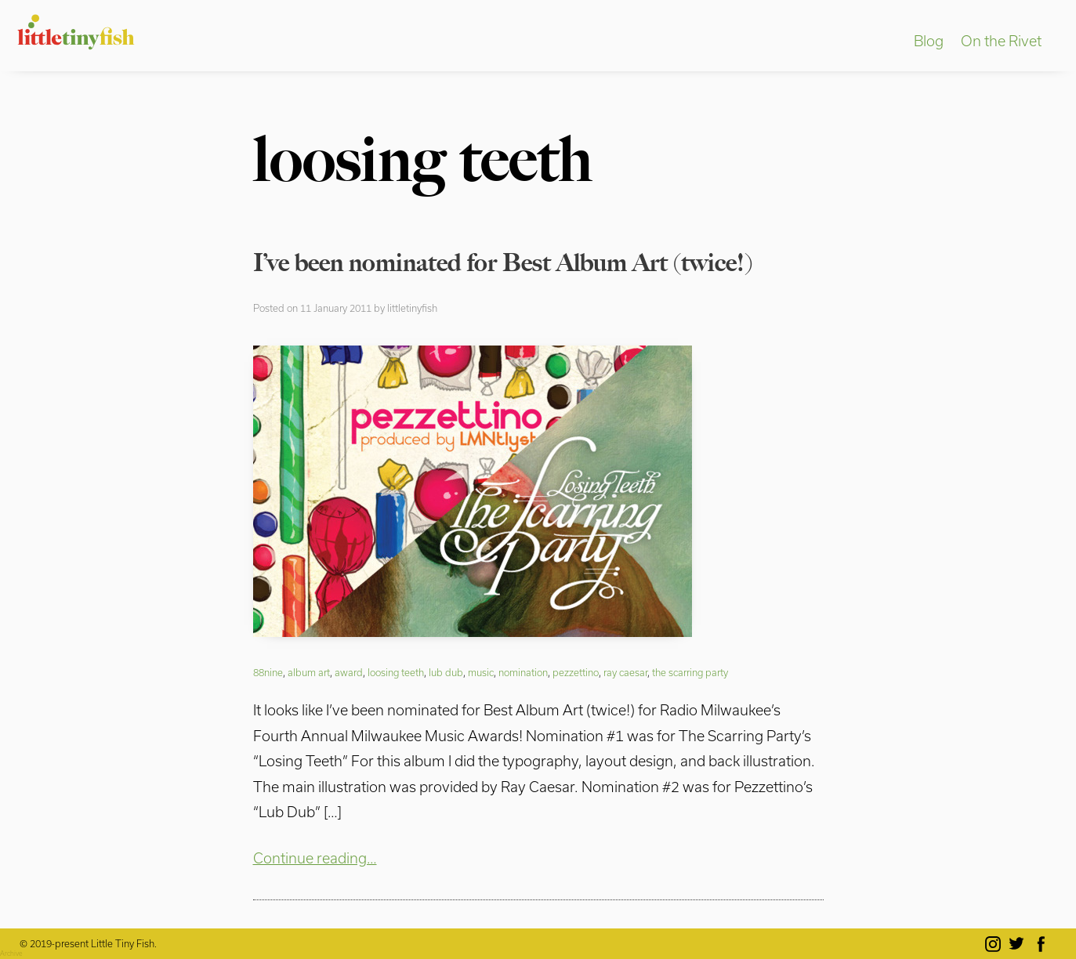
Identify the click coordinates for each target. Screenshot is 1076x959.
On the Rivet (1001, 40)
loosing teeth (396, 672)
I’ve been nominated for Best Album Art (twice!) (502, 262)
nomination (523, 672)
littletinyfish (412, 307)
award (349, 672)
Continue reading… (315, 858)
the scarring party (690, 672)
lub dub (446, 672)
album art (309, 672)
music (481, 672)
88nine (268, 672)
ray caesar (625, 672)
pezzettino (575, 672)
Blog (929, 40)
